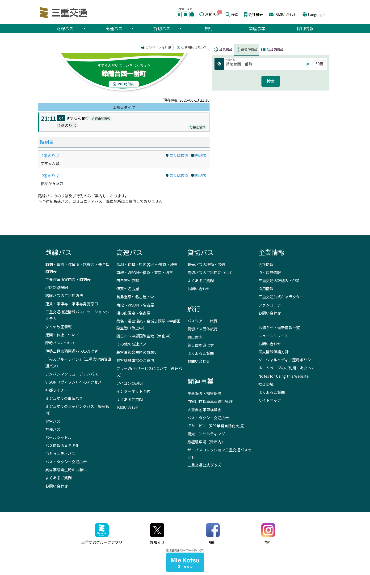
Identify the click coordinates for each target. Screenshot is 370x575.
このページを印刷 (156, 46)
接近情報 (197, 127)
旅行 (209, 28)
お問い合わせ (285, 14)
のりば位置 (177, 155)
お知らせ (212, 14)
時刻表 (46, 142)
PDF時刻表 (124, 84)
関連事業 (256, 28)
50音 (319, 63)
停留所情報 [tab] (246, 49)
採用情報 (305, 28)
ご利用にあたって (192, 46)
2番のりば (50, 175)
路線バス (71, 28)
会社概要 (255, 14)
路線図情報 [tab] (272, 49)
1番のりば (50, 155)
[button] (84, 28)
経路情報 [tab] (223, 49)
